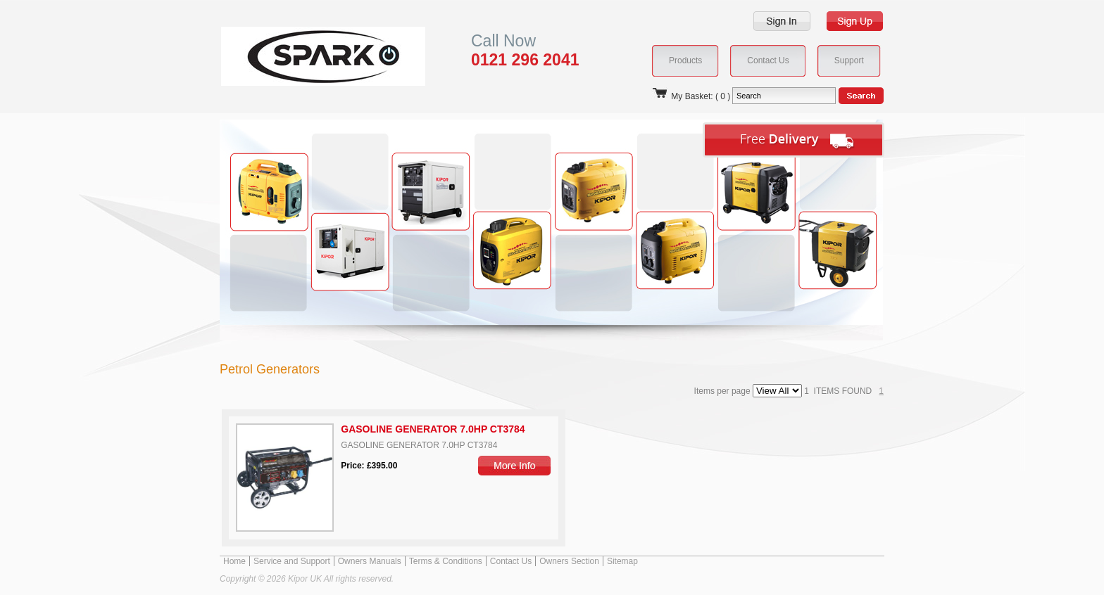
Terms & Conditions (445, 561)
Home (234, 561)
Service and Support (291, 561)
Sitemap (622, 561)
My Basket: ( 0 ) (690, 96)
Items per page (749, 391)
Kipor (301, 56)
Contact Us (511, 561)
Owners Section (569, 561)
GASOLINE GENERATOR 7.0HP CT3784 (433, 429)
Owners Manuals (369, 561)
